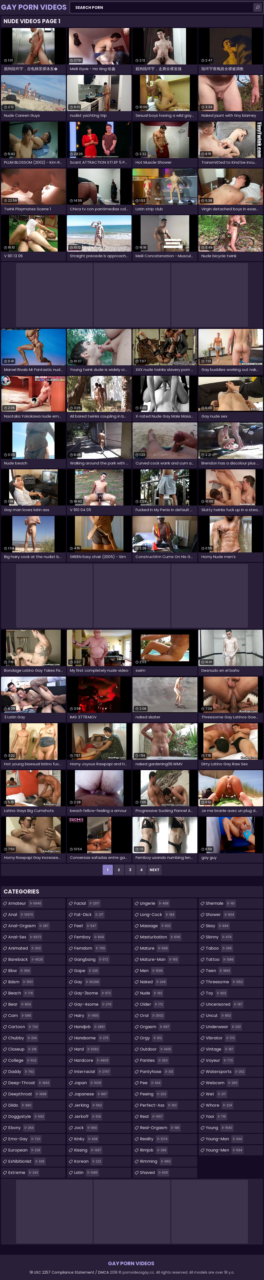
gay (87, 982)
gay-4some (93, 1004)
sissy (218, 926)
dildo (20, 1105)
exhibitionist (27, 1161)
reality (154, 1139)
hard (87, 1049)
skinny (219, 937)
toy (216, 993)
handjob (90, 1027)
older (152, 1004)
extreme (23, 1172)
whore (219, 1105)
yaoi (216, 1116)
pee (151, 1083)
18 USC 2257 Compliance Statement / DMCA (69, 1272)
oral (152, 1015)
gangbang (92, 959)
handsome (92, 1038)
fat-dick (89, 915)
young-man (224, 1139)
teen (218, 971)
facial (87, 903)
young (220, 1128)
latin (86, 1172)
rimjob (154, 1150)
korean (88, 1161)
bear (20, 1004)
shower (220, 915)
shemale (221, 903)
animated (25, 948)
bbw (19, 971)
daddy (21, 1072)
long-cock (158, 915)
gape (86, 971)
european (25, 1150)
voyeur (220, 1060)
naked (153, 982)
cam (20, 1015)
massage (156, 926)
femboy (89, 937)
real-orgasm (160, 1128)
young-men (225, 1150)
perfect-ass (159, 1105)
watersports (226, 1072)
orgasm (155, 1027)
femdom (90, 948)
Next (155, 869)
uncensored (225, 1004)
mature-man (159, 959)
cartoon (23, 1027)
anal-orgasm (29, 926)
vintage (220, 1049)
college (23, 1060)
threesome (225, 982)
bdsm (21, 982)
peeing (153, 1094)
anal (21, 915)
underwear (224, 1027)
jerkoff (88, 1116)
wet (216, 1094)
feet (86, 926)
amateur (25, 903)
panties (154, 1060)
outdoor (156, 1049)
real (152, 1116)
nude (151, 993)
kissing (88, 1150)
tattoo (220, 959)
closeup (23, 1049)
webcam (222, 1083)
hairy (87, 1015)
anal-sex (25, 937)
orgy (151, 1038)
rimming (156, 1161)
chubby (23, 1038)
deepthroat (28, 1094)
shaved (154, 1172)
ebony (21, 1128)
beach (21, 993)
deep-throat (29, 1083)
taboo (219, 948)
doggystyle (26, 1116)
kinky (86, 1139)
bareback (26, 959)
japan (88, 1083)
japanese (91, 1094)
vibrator (221, 1038)
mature (154, 948)
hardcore (92, 1060)
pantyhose (157, 1072)
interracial (92, 1072)
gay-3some (93, 993)
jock (86, 1128)
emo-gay (25, 1139)
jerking (88, 1105)
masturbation (161, 937)
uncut (219, 1015)
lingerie (155, 903)
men (152, 971)
